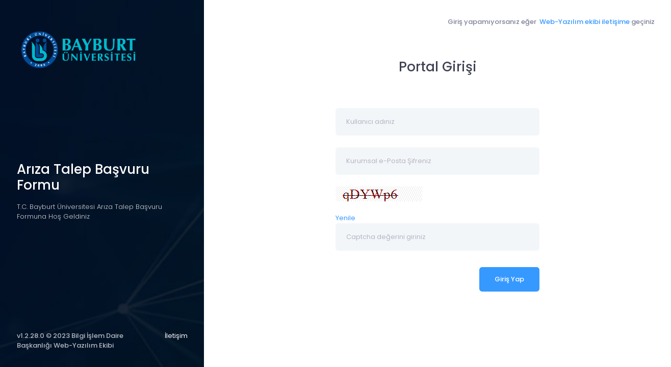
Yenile (345, 218)
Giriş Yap (509, 279)
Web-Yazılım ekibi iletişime (584, 22)
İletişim (176, 335)
